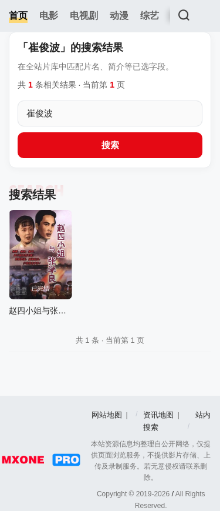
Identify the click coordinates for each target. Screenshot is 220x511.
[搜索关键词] (110, 113)
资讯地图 (158, 414)
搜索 (110, 145)
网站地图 (107, 414)
